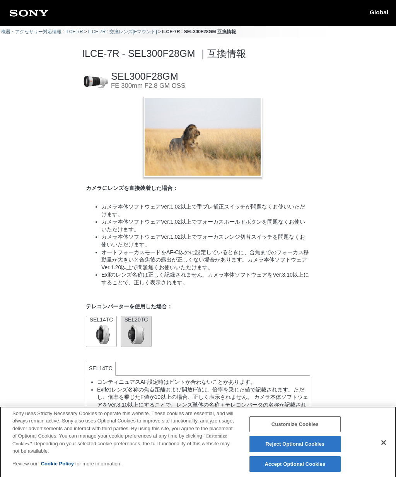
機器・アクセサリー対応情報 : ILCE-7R (42, 31)
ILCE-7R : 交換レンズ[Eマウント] (122, 31)
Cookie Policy (58, 468)
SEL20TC (136, 330)
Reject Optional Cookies (295, 449)
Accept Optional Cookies (295, 469)
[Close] (383, 447)
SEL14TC (101, 330)
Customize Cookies (295, 429)
